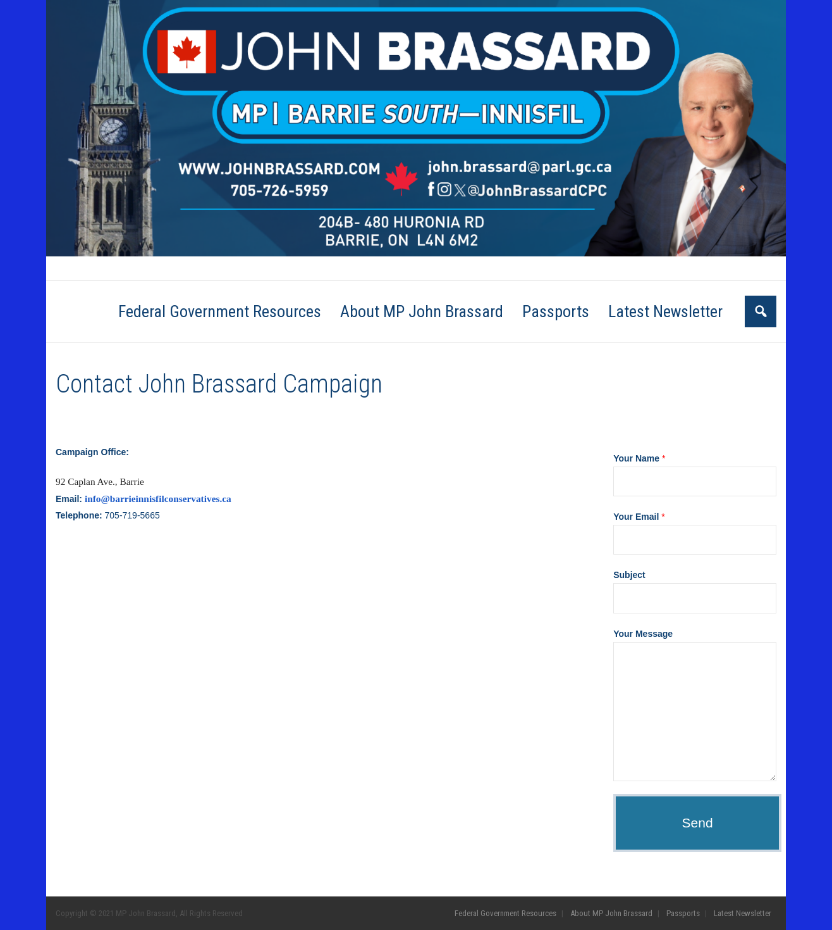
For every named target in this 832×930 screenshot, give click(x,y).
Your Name (639, 458)
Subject (629, 575)
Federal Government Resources (113, 268)
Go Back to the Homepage (574, 384)
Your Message (643, 634)
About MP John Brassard (219, 268)
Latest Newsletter (354, 268)
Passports (292, 268)
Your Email (638, 517)
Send (697, 822)
